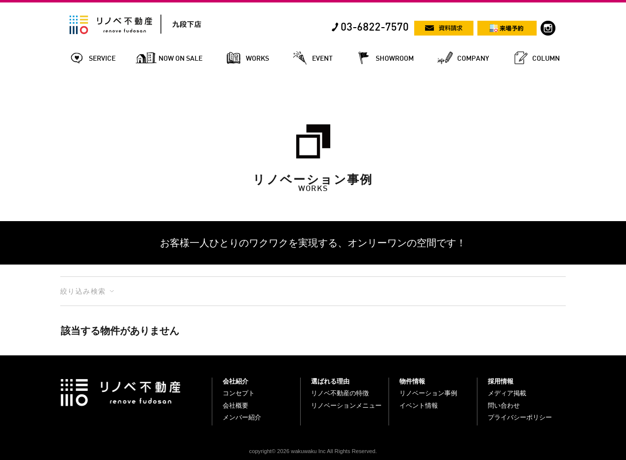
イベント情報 (418, 405)
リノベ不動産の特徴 (340, 393)
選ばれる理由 (330, 381)
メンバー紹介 (242, 417)
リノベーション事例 (428, 393)
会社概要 (235, 405)
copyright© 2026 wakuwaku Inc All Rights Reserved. (313, 451)
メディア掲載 (507, 393)
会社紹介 (235, 381)
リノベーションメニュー (346, 405)
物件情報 (412, 381)
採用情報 (500, 381)
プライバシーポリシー (520, 417)
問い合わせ (504, 405)
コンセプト (239, 393)
